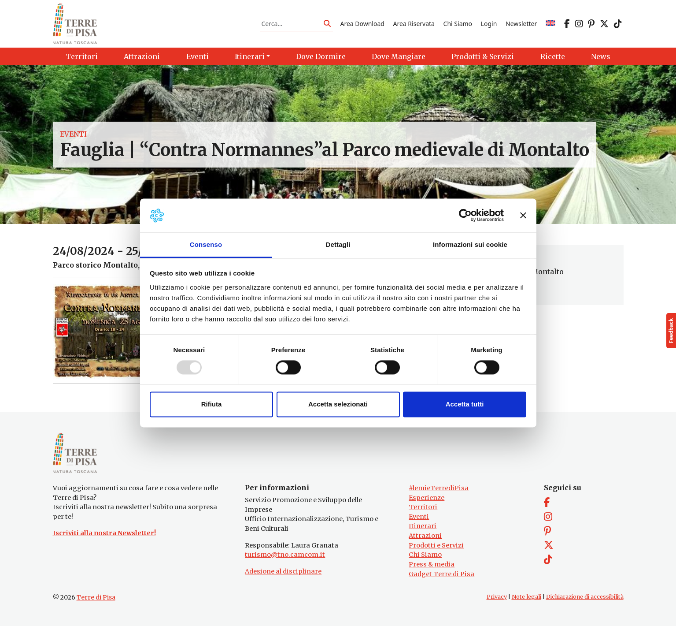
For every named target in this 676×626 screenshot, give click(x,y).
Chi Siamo (457, 23)
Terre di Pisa (96, 597)
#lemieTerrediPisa (439, 488)
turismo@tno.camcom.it (285, 555)
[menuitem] (550, 23)
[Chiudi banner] (523, 215)
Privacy (497, 596)
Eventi (73, 134)
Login (489, 23)
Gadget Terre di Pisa (441, 574)
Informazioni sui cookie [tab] (470, 244)
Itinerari (422, 526)
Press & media (431, 564)
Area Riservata (414, 23)
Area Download (362, 23)
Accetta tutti (465, 404)
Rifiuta (211, 404)
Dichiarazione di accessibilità (585, 596)
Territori (423, 507)
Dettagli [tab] (338, 244)
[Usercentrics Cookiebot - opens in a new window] (465, 215)
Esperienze (426, 498)
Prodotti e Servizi (436, 545)
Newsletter (521, 23)
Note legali (526, 596)
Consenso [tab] (206, 244)
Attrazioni (425, 536)
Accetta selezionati (338, 404)
